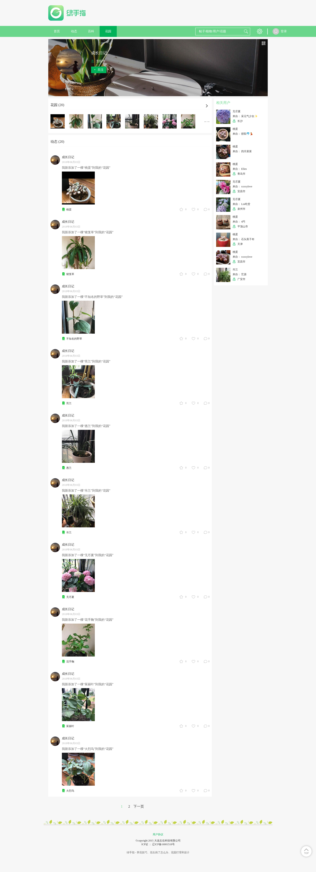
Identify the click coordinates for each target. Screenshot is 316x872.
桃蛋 (69, 209)
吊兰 (69, 532)
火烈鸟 (70, 790)
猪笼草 (70, 274)
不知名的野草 (74, 338)
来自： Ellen (240, 168)
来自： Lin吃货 (241, 204)
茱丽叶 (70, 726)
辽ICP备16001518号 (163, 844)
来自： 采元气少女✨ (245, 116)
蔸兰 (69, 403)
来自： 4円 (239, 221)
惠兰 (69, 467)
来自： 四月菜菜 (242, 151)
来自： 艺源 (239, 274)
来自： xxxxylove (242, 186)
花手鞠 (70, 661)
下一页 (138, 806)
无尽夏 (70, 597)
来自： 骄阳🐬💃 (243, 133)
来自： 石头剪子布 (243, 239)
